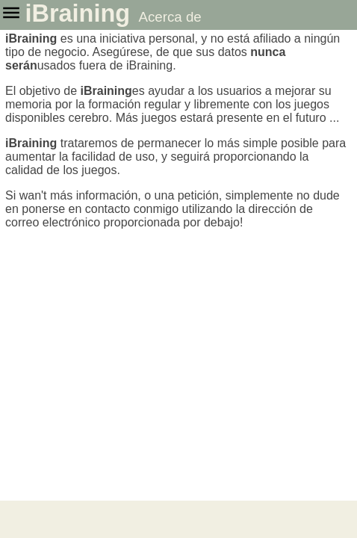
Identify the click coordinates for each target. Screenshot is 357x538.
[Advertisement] (178, 519)
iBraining (77, 13)
